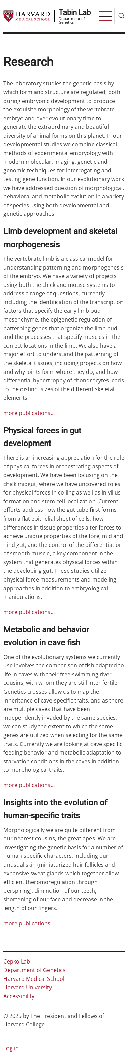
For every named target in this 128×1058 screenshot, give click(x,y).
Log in (11, 1048)
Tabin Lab (75, 12)
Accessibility (18, 996)
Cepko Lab (16, 961)
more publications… (29, 413)
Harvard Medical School (34, 979)
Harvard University (27, 987)
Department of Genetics (34, 970)
